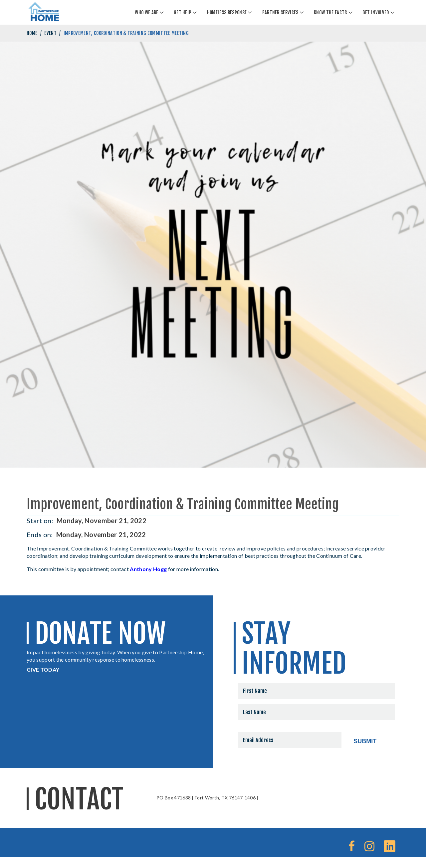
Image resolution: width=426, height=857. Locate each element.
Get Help (183, 12)
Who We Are (146, 12)
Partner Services (280, 12)
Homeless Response (227, 12)
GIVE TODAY (43, 669)
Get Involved (375, 12)
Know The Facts (330, 12)
